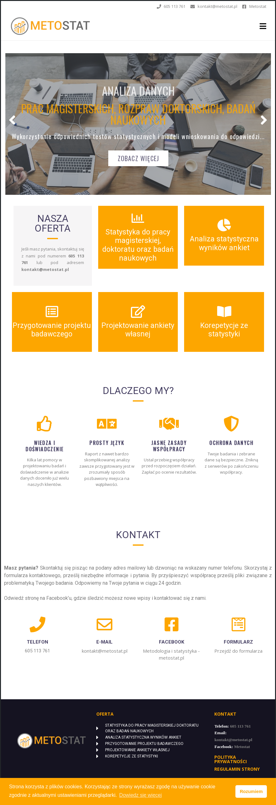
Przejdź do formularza (238, 651)
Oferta (105, 714)
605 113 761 (37, 651)
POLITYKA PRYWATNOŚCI (230, 759)
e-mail (104, 642)
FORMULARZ (238, 642)
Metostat (242, 746)
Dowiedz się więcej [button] (140, 795)
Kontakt (225, 714)
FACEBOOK (171, 642)
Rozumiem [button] (251, 791)
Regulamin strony (237, 769)
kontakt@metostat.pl (104, 651)
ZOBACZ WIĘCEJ (138, 158)
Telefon (37, 642)
